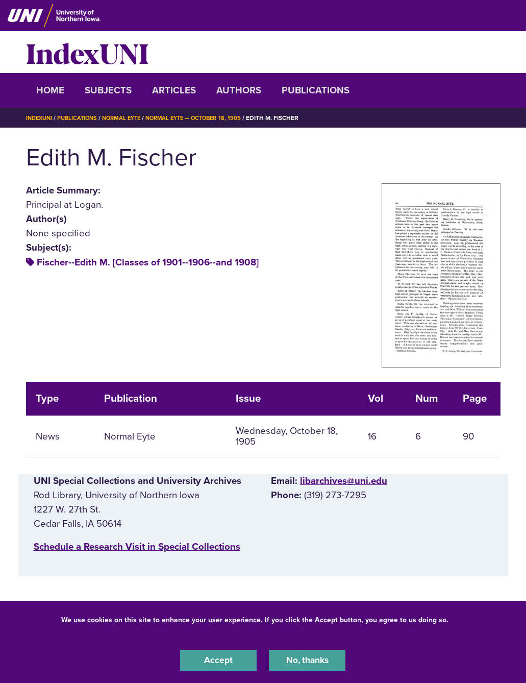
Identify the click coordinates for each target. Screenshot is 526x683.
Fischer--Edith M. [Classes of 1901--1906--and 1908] (148, 262)
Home (50, 90)
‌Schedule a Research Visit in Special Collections (137, 546)
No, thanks (307, 659)
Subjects (108, 90)
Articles (174, 90)
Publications (315, 90)
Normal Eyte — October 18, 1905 (206, 117)
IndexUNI (87, 52)
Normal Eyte (128, 117)
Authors (238, 90)
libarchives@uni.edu (343, 480)
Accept (218, 659)
